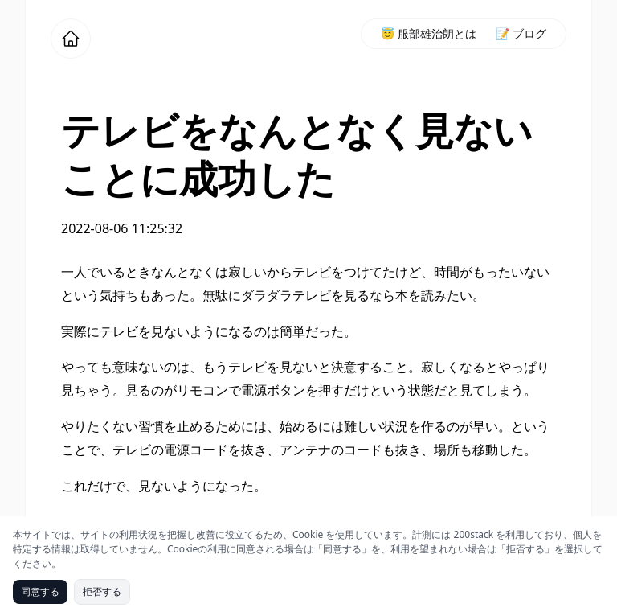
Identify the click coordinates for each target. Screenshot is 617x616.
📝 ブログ (521, 33)
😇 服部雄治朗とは (428, 33)
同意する (40, 591)
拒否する (102, 591)
